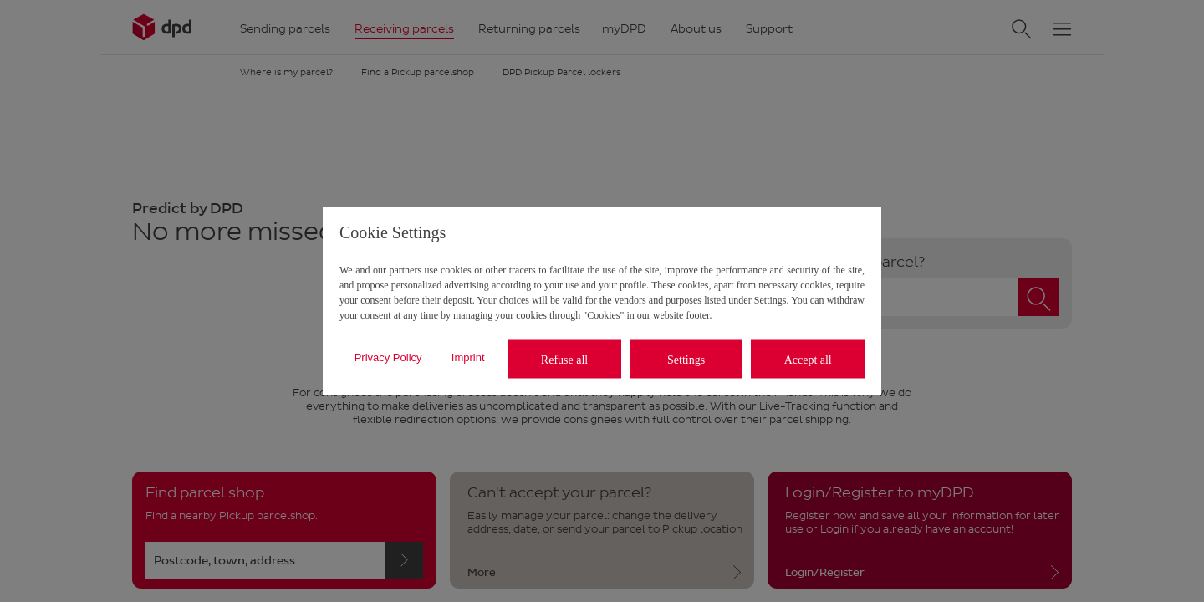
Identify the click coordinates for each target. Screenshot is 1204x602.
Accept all (808, 359)
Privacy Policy (388, 356)
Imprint (468, 356)
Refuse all (564, 359)
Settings (686, 359)
